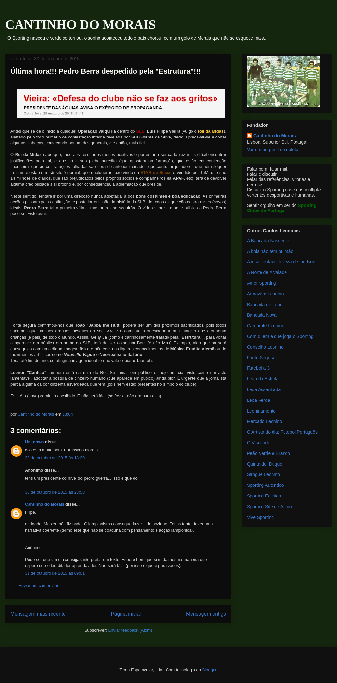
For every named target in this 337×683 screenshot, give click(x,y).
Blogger (209, 669)
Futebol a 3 (258, 368)
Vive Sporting (260, 517)
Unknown (34, 441)
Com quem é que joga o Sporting (280, 336)
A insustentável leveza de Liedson (281, 261)
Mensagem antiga (206, 614)
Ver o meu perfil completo (272, 149)
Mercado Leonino (264, 421)
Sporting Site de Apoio (269, 506)
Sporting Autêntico (265, 485)
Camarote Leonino (265, 325)
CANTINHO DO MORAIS (80, 24)
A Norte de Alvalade (267, 272)
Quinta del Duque (264, 464)
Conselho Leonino (265, 347)
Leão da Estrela (263, 378)
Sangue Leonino (263, 474)
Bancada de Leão (265, 304)
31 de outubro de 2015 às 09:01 (55, 573)
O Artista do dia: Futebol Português (282, 432)
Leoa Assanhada (264, 389)
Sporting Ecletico (264, 495)
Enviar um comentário (38, 585)
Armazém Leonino (265, 293)
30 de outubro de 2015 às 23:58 (55, 492)
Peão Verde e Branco (268, 453)
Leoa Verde (258, 400)
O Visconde (258, 442)
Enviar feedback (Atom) (130, 630)
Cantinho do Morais (44, 504)
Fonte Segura (260, 357)
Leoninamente (261, 410)
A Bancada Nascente (268, 240)
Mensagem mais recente (38, 614)
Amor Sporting (261, 283)
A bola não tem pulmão (270, 251)
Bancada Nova (262, 315)
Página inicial (126, 614)
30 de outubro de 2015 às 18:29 (55, 457)
